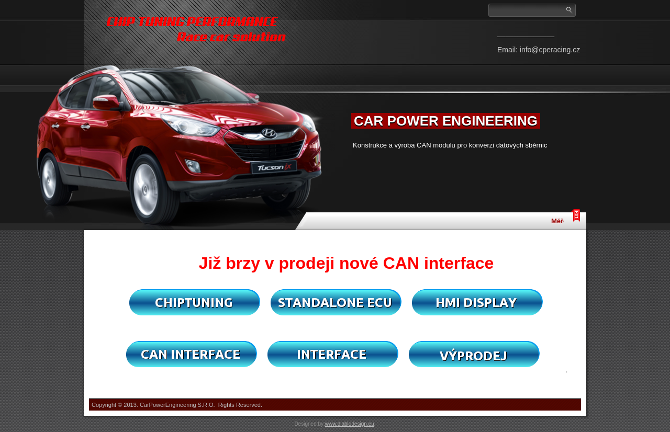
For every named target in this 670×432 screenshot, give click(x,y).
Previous (331, 114)
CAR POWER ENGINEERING (446, 121)
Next (577, 114)
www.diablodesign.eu (349, 424)
